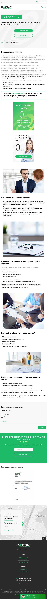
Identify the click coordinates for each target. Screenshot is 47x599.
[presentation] (13, 486)
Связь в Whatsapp (23, 30)
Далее (42, 427)
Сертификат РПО (23, 569)
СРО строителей (23, 558)
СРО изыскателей (23, 562)
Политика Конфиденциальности (22, 458)
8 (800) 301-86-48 (42, 7)
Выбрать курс (23, 35)
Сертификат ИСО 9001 (23, 572)
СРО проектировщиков (23, 560)
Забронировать (23, 156)
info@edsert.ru (8, 520)
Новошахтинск (42, 2)
